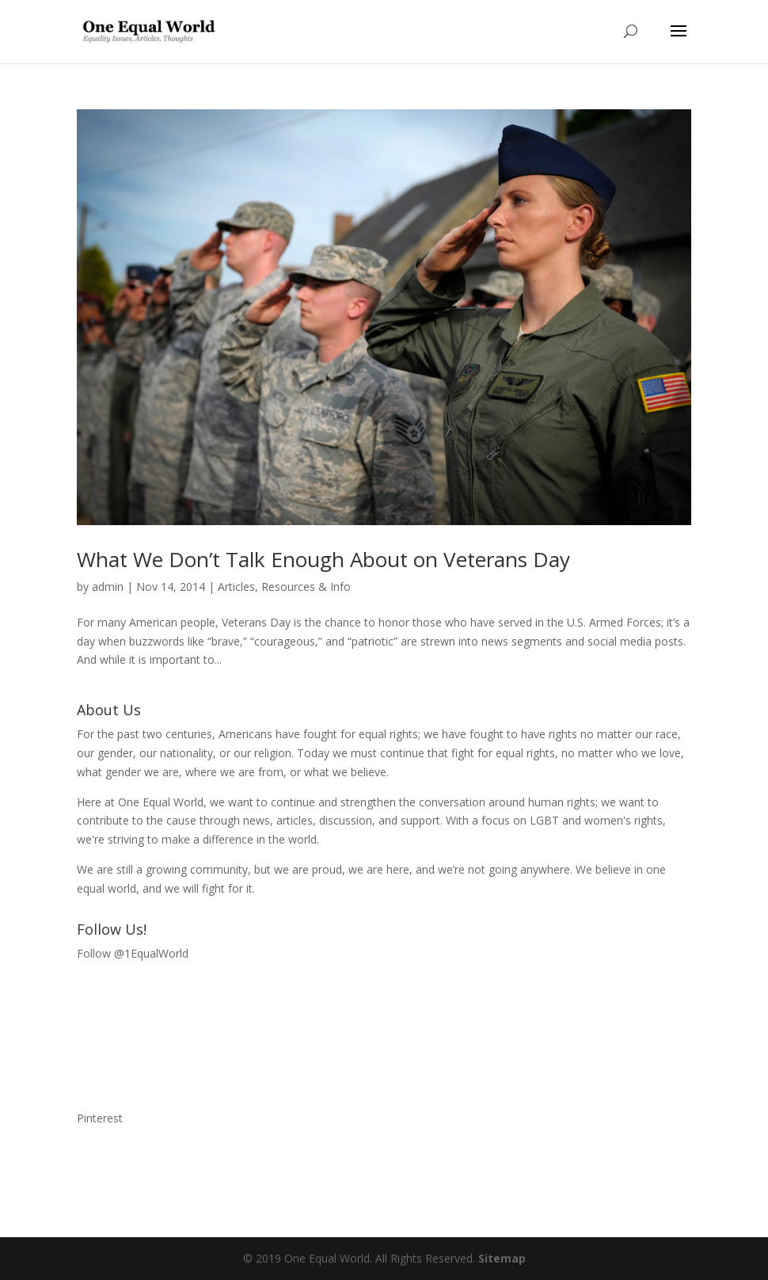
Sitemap (502, 1258)
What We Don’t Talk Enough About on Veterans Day (323, 559)
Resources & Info (306, 586)
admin (108, 586)
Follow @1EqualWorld (132, 953)
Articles (236, 586)
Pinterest (100, 1118)
